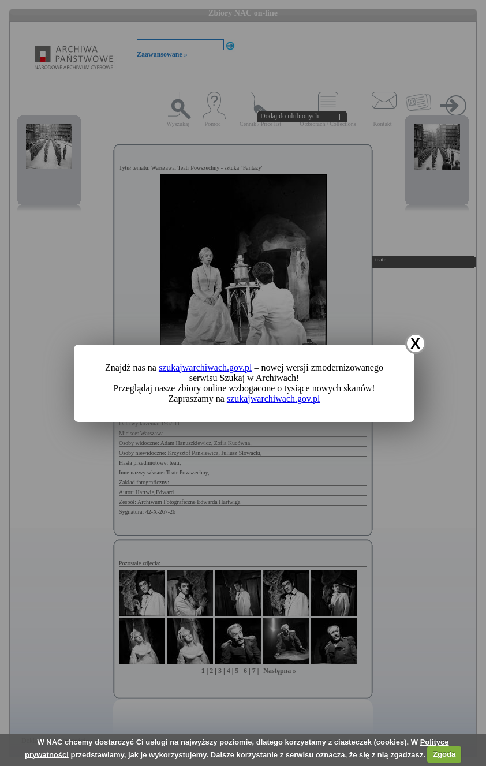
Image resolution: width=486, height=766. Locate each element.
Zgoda (444, 754)
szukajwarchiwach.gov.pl (205, 367)
